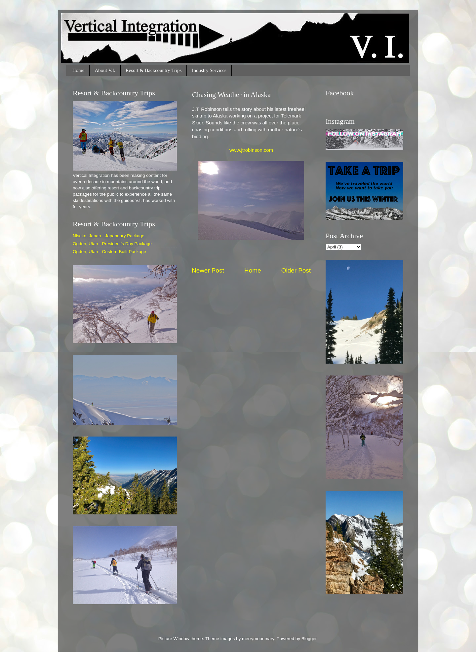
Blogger (309, 638)
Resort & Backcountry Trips (154, 70)
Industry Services (209, 70)
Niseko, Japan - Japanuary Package (108, 235)
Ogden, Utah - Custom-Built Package (109, 251)
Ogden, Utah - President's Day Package (112, 243)
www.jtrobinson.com (251, 150)
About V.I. (105, 70)
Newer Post (208, 270)
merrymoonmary (258, 638)
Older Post (296, 270)
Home (78, 70)
